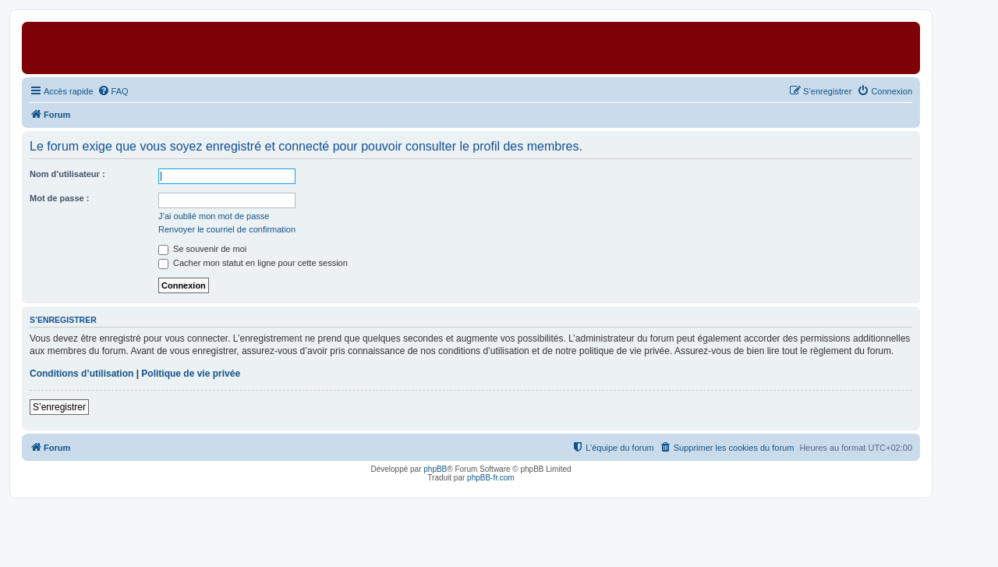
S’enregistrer (59, 407)
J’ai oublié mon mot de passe (213, 216)
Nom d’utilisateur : (67, 174)
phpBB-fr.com (491, 477)
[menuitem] (113, 91)
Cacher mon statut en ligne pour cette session (253, 263)
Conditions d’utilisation (81, 373)
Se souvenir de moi (202, 248)
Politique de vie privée (190, 373)
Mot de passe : (59, 198)
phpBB (435, 469)
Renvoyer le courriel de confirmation (227, 229)
